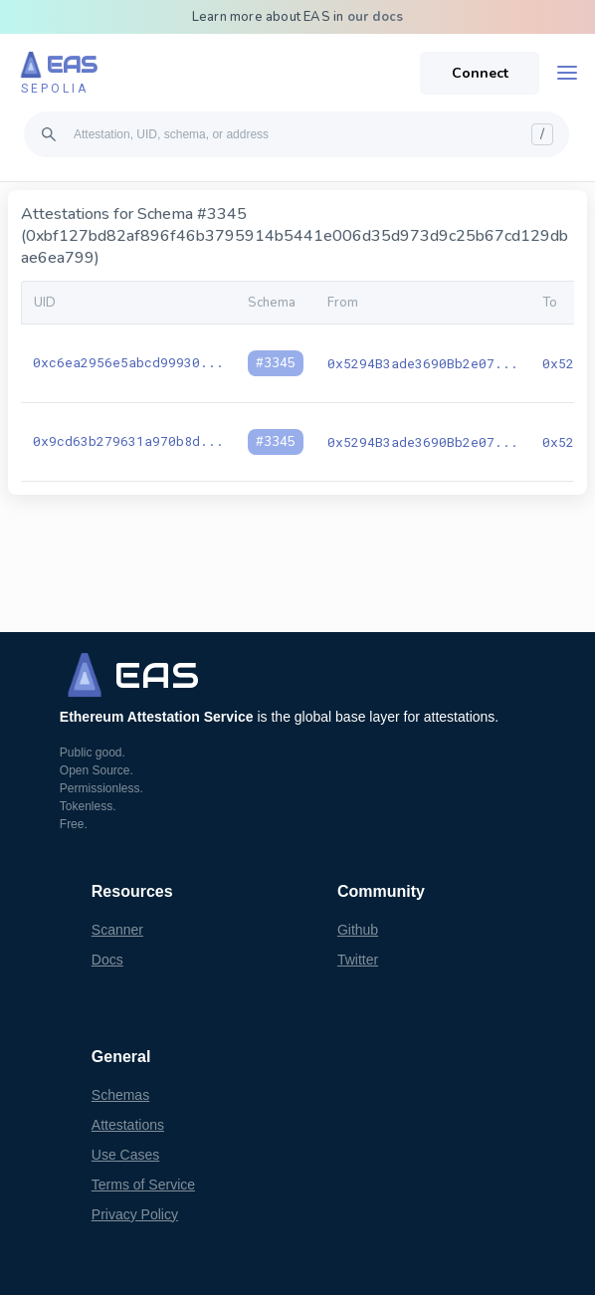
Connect (480, 73)
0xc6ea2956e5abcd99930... (128, 362)
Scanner (117, 930)
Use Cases (125, 1155)
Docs (107, 960)
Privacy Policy (135, 1214)
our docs (375, 17)
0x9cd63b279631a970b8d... (128, 441)
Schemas (120, 1095)
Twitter (357, 960)
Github (357, 930)
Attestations (128, 1125)
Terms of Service (143, 1184)
